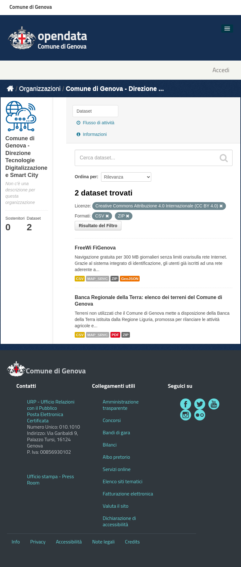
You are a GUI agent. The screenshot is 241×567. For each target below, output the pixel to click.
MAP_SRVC (97, 278)
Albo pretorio (116, 457)
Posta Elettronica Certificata (45, 417)
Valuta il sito (115, 506)
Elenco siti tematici (122, 481)
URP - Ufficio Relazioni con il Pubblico (50, 405)
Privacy (38, 541)
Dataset (84, 111)
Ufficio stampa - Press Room (50, 479)
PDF (115, 335)
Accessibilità (69, 541)
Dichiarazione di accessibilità (119, 521)
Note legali (103, 541)
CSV (79, 278)
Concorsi (111, 420)
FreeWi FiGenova (95, 247)
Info (16, 541)
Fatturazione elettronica (128, 493)
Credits (132, 541)
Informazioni (92, 134)
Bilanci (109, 444)
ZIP (114, 278)
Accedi (220, 70)
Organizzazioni (40, 88)
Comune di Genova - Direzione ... (115, 88)
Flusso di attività (95, 122)
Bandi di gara (116, 432)
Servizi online (117, 469)
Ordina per (86, 176)
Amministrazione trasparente (120, 405)
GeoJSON (129, 278)
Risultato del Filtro (98, 225)
